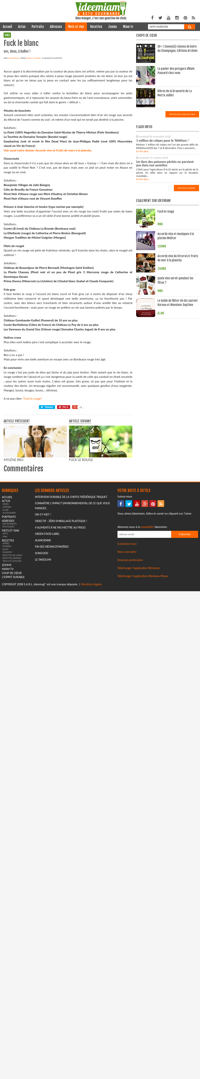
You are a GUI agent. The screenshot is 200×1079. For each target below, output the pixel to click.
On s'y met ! (43, 577)
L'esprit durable (13, 639)
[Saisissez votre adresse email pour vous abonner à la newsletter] (144, 596)
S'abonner (185, 596)
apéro (5, 606)
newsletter (147, 589)
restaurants (9, 586)
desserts (7, 614)
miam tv (128, 27)
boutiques (8, 589)
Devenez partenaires (130, 622)
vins (7, 35)
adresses (56, 27)
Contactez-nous (127, 606)
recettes (96, 27)
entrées (6, 608)
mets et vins (76, 27)
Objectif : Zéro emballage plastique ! (61, 583)
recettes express (11, 620)
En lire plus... (143, 151)
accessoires (9, 575)
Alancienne (43, 603)
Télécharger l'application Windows (138, 630)
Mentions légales (91, 647)
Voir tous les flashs (186, 188)
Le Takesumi (43, 622)
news (5, 566)
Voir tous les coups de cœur (182, 114)
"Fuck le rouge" (32, 461)
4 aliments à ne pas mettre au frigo (60, 590)
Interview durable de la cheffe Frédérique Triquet (71, 559)
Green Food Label (47, 596)
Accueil (7, 27)
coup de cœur (12, 635)
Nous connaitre (126, 614)
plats (5, 611)
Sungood (41, 615)
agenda (6, 569)
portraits (38, 27)
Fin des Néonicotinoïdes (52, 609)
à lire (5, 572)
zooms (112, 27)
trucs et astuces (11, 623)
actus (22, 27)
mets (5, 596)
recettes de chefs (12, 617)
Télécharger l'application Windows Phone (142, 639)
